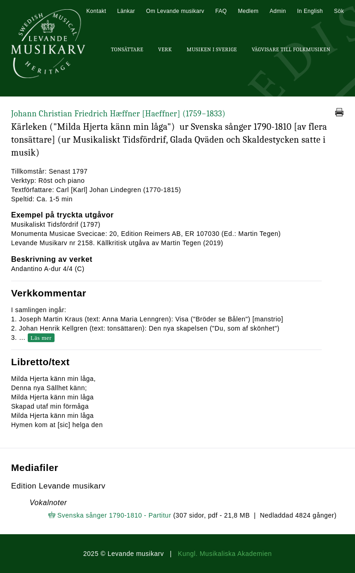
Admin (277, 11)
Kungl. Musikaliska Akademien (225, 553)
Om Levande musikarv (175, 11)
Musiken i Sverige (212, 49)
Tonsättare (127, 49)
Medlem (248, 11)
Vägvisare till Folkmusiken (290, 49)
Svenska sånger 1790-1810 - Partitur (114, 515)
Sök (339, 11)
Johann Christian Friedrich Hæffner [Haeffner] (118, 114)
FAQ (221, 11)
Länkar (126, 11)
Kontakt (96, 11)
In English (310, 11)
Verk (165, 49)
